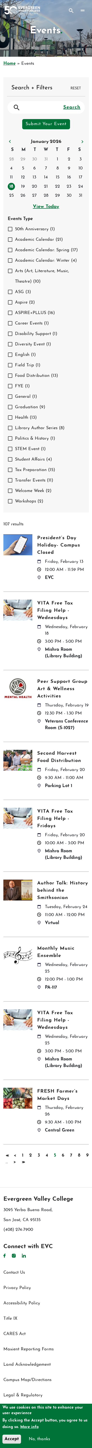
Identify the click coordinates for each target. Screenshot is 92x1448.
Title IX (10, 1318)
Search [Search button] (71, 11)
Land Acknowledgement (27, 1364)
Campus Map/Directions (27, 1380)
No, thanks (39, 1439)
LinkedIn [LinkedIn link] (24, 1256)
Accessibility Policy (21, 1303)
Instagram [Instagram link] (14, 1256)
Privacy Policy (17, 1288)
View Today (46, 206)
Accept (12, 1439)
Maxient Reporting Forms (28, 1349)
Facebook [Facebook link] (4, 1256)
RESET (76, 88)
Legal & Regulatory (22, 1395)
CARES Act (14, 1334)
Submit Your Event (46, 124)
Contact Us (14, 1272)
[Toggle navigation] (82, 10)
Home (9, 63)
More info (29, 1427)
